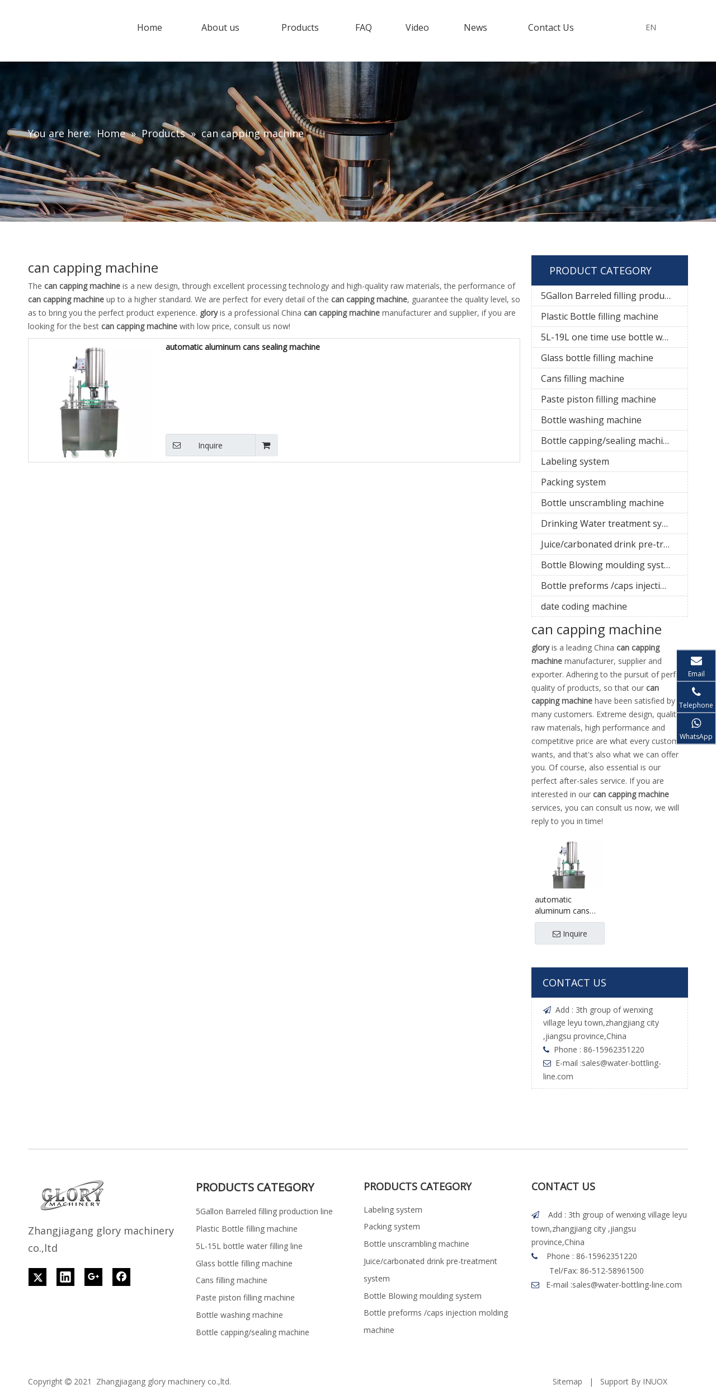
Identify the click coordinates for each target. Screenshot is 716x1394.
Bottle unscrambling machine (602, 503)
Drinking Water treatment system (611, 523)
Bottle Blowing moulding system (609, 565)
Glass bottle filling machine (597, 358)
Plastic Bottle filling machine (599, 316)
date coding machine (584, 606)
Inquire (194, 445)
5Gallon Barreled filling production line (614, 295)
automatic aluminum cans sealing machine (243, 347)
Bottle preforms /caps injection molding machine (614, 585)
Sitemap (567, 1381)
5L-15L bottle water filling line (249, 1246)
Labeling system (575, 461)
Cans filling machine (582, 378)
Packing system (573, 482)
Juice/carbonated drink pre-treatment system (614, 544)
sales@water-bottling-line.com (627, 1284)
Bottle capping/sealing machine (607, 440)
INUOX (655, 1381)
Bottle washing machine (591, 420)
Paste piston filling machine (598, 399)
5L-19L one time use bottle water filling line (614, 337)
